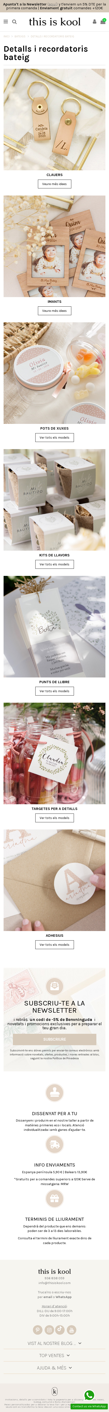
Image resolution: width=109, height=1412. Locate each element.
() (52, 4)
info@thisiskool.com (55, 1283)
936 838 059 (54, 1278)
